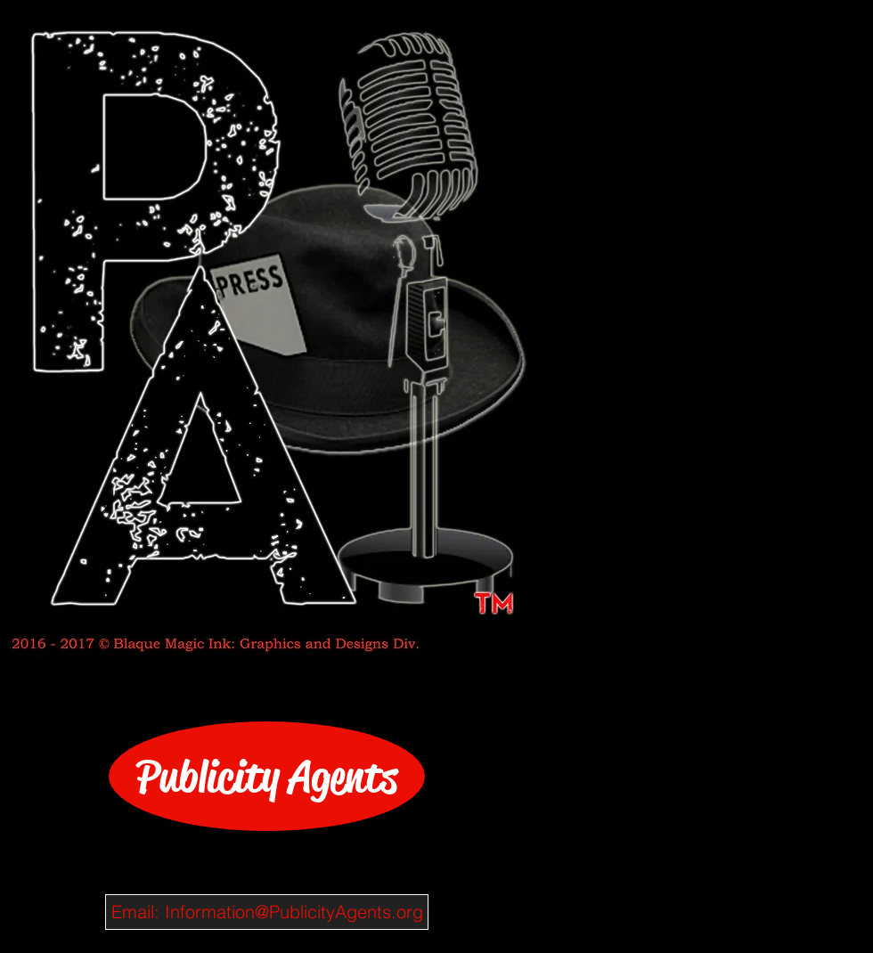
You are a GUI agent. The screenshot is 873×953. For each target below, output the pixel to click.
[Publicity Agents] (267, 776)
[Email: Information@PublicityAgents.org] (266, 912)
